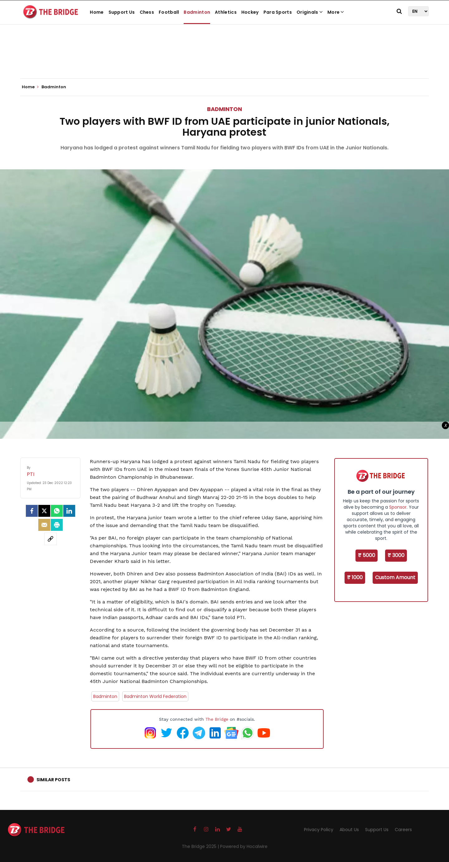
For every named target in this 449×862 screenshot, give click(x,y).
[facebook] (32, 511)
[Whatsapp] (57, 511)
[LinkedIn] (69, 511)
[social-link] (50, 539)
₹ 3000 (396, 555)
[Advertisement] (224, 59)
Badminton (197, 12)
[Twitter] (44, 511)
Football (169, 12)
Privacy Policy (318, 829)
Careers (403, 829)
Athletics (226, 12)
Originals (310, 12)
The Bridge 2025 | (201, 846)
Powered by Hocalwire (244, 846)
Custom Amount (395, 577)
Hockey (250, 12)
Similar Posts (53, 780)
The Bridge (216, 719)
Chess (147, 12)
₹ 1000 (355, 577)
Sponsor (398, 507)
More (335, 12)
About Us (349, 829)
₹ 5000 (366, 555)
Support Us (122, 12)
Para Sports (277, 12)
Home (97, 12)
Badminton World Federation (155, 696)
